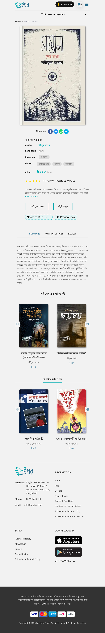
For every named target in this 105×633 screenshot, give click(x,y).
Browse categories (53, 14)
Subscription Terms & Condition (70, 516)
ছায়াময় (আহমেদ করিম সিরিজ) (71, 353)
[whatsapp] (61, 131)
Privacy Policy (61, 496)
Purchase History (23, 538)
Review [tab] (72, 233)
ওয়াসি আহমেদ (71, 443)
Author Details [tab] (54, 233)
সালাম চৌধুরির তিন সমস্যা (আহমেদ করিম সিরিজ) (34, 355)
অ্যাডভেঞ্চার (44, 164)
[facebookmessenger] (55, 131)
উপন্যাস (44, 157)
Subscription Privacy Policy (67, 511)
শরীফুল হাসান (33, 362)
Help (57, 485)
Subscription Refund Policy (27, 559)
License (58, 490)
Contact (18, 549)
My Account (20, 543)
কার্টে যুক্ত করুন (37, 206)
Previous (17, 324)
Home (18, 21)
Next (87, 324)
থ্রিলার (57, 164)
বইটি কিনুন (63, 206)
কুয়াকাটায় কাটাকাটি (33, 438)
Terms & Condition (64, 501)
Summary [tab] (34, 233)
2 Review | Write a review (59, 181)
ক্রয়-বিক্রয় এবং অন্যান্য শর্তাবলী (68, 506)
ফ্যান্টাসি (69, 164)
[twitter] (66, 131)
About (57, 480)
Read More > (31, 196)
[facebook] (50, 131)
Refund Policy (21, 554)
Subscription (64, 4)
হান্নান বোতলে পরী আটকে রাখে (71, 438)
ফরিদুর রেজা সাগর (34, 443)
